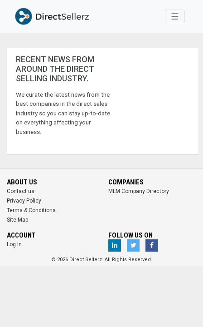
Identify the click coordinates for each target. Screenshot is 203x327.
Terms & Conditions (31, 210)
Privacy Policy (24, 201)
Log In (14, 244)
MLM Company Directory (138, 191)
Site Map (17, 220)
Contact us (20, 191)
